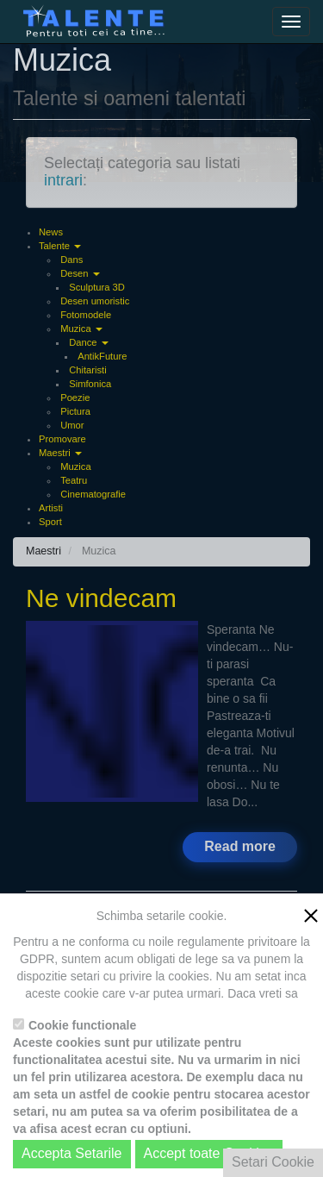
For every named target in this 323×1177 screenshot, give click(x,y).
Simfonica (90, 384)
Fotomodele (85, 315)
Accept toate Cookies (209, 1153)
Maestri (60, 453)
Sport (50, 522)
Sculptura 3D (97, 287)
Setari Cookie (273, 1162)
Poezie (75, 397)
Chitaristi (88, 370)
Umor (72, 425)
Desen (79, 273)
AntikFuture (102, 356)
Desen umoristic (94, 301)
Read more (240, 846)
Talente (60, 246)
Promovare (62, 439)
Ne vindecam (101, 598)
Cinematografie (93, 494)
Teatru (73, 480)
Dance (88, 342)
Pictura (75, 411)
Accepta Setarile (72, 1153)
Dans (71, 259)
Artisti (51, 508)
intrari (63, 180)
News (51, 232)
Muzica (81, 328)
